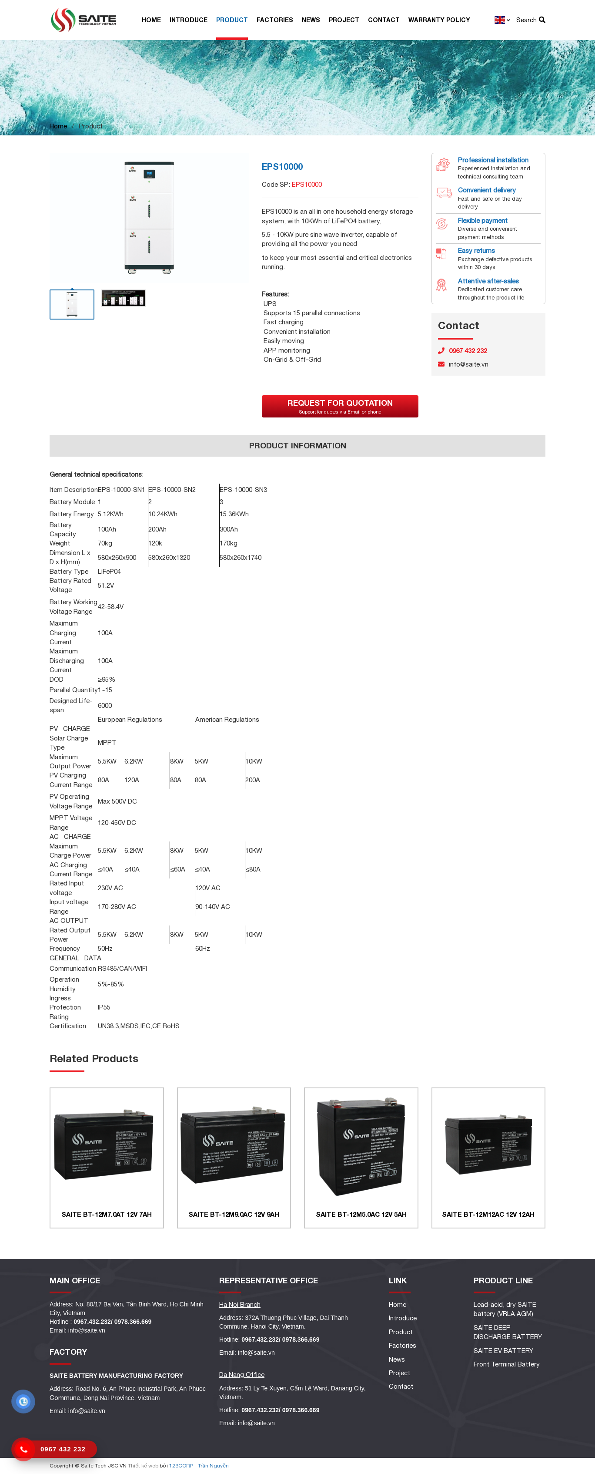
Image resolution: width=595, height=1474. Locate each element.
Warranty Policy (439, 20)
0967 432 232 (63, 1449)
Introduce (188, 20)
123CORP (181, 1466)
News (311, 20)
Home (151, 20)
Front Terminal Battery (507, 1364)
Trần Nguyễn (213, 1466)
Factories (275, 20)
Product (232, 20)
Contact (384, 20)
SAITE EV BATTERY (503, 1350)
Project (344, 20)
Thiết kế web (143, 1466)
